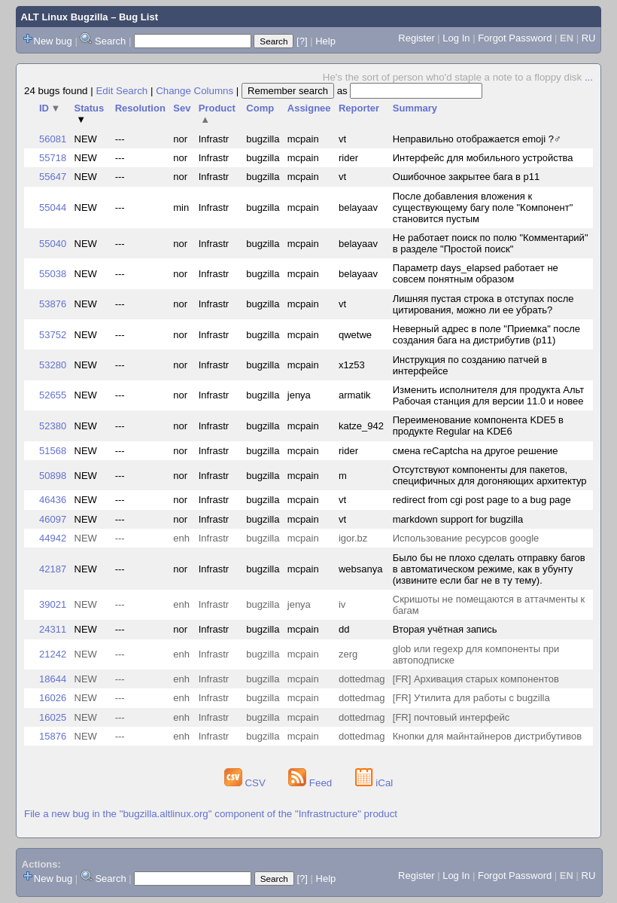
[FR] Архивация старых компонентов (476, 679)
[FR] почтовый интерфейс (451, 717)
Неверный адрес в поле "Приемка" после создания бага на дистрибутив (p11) (486, 334)
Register (416, 38)
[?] (301, 41)
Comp (260, 108)
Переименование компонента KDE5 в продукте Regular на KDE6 (478, 425)
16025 (52, 717)
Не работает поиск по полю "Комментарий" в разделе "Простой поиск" (490, 243)
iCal (374, 783)
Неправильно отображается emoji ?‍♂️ (477, 139)
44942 (52, 538)
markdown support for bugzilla (458, 519)
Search (110, 41)
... (589, 77)
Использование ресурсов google (466, 538)
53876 (52, 304)
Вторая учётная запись (445, 629)
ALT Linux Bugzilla (64, 17)
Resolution (140, 108)
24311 (52, 629)
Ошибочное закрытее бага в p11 (466, 176)
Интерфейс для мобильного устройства (483, 157)
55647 (52, 176)
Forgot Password (515, 38)
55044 (52, 207)
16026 (52, 697)
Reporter (359, 108)
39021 (52, 604)
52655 (52, 395)
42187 (52, 569)
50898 (52, 475)
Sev (181, 108)
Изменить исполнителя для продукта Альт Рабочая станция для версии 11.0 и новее (488, 395)
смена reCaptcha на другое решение (475, 450)
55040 (52, 243)
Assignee (309, 108)
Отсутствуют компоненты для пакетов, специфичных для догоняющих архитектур (490, 475)
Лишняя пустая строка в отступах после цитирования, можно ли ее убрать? (483, 304)
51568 (52, 450)
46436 (52, 499)
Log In (456, 38)
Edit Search (121, 90)
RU (589, 38)
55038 (52, 273)
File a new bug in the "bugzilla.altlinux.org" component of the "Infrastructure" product (210, 813)
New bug (53, 41)
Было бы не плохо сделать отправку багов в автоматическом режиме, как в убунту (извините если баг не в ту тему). (489, 569)
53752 (52, 334)
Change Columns (194, 90)
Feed (311, 783)
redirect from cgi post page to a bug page (482, 499)
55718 (52, 157)
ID (49, 108)
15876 (52, 736)
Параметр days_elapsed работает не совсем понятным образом (475, 273)
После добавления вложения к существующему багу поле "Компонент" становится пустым (483, 207)
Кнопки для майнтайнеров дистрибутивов (487, 736)
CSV (246, 783)
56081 (52, 139)
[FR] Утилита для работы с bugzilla (471, 697)
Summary (415, 108)
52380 (52, 426)
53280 (52, 365)
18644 (52, 679)
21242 (52, 654)
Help (325, 41)
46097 (52, 519)
